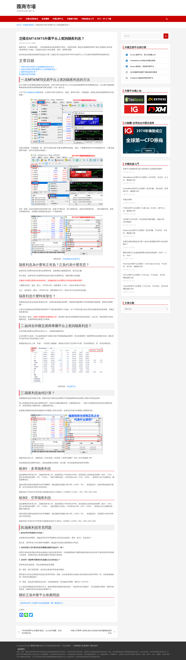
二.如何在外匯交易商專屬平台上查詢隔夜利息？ (38, 69)
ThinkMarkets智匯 (33, 92)
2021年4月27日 (25, 43)
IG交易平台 (71, 386)
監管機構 (45, 19)
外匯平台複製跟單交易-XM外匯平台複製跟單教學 (142, 169)
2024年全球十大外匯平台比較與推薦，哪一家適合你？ (42, 603)
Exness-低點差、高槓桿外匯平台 (142, 66)
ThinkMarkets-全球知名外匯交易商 (142, 60)
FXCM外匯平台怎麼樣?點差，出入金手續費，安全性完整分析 (42, 631)
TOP (20, 19)
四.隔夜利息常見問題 (27, 74)
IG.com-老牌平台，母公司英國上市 (143, 55)
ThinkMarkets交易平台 (71, 259)
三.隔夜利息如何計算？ (28, 72)
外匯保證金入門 (87, 19)
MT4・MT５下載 (104, 19)
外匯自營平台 (58, 19)
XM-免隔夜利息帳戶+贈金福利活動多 (143, 72)
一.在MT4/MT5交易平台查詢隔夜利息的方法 (36, 67)
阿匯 (33, 43)
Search (166, 36)
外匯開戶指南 (72, 19)
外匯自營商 (127, 200)
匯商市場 (26, 6)
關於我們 (93, 646)
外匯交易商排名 (32, 19)
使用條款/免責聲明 (81, 646)
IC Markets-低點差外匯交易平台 (141, 78)
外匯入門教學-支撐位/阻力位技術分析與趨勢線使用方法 (91, 631)
